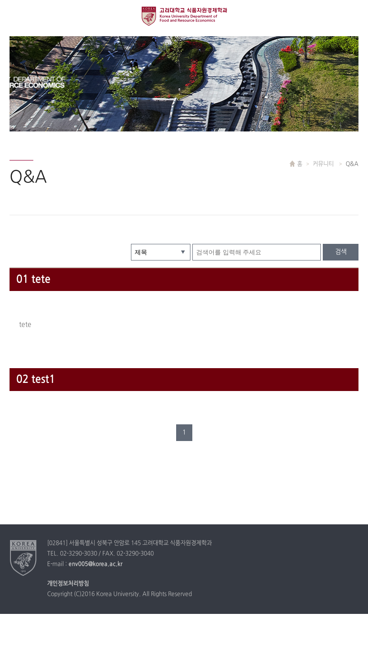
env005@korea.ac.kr (95, 564)
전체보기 (15, 15)
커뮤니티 (324, 164)
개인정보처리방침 (68, 584)
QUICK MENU (352, 15)
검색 (341, 252)
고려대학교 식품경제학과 (184, 15)
